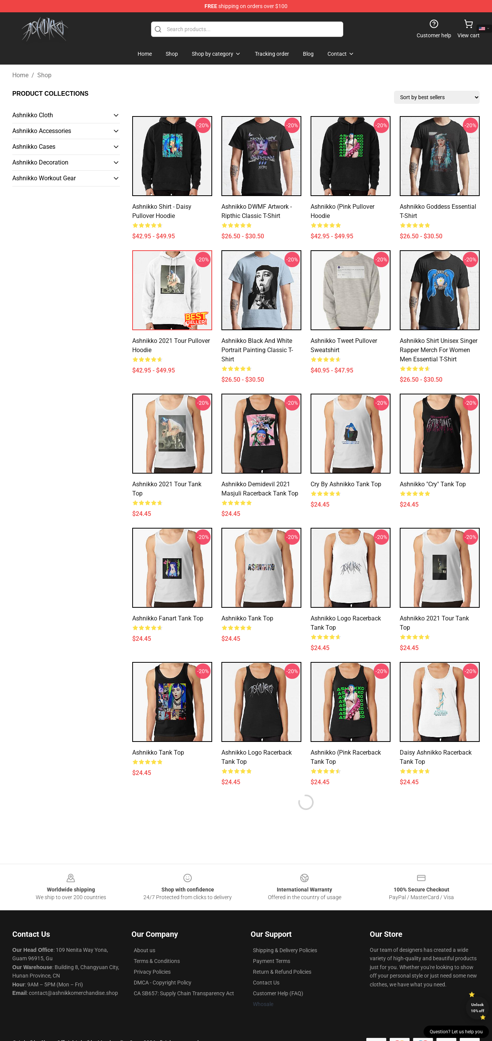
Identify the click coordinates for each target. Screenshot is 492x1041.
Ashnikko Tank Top (158, 752)
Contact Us (266, 982)
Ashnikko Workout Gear (44, 178)
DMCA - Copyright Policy (162, 982)
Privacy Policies (152, 972)
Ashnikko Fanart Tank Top (167, 618)
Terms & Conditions (157, 961)
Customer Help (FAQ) (278, 993)
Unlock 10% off (477, 1008)
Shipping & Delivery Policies (285, 950)
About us (144, 950)
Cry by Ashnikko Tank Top (346, 484)
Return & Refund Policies (282, 972)
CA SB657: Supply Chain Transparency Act (184, 993)
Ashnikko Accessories (41, 131)
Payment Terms (271, 961)
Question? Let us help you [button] (456, 1031)
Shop (44, 75)
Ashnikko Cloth (32, 115)
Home (20, 75)
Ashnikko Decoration (40, 162)
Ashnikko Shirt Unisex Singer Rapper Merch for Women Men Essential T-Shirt (438, 350)
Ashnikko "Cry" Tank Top (433, 484)
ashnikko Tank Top (247, 618)
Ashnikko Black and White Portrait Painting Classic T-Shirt (257, 350)
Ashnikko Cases (33, 146)
